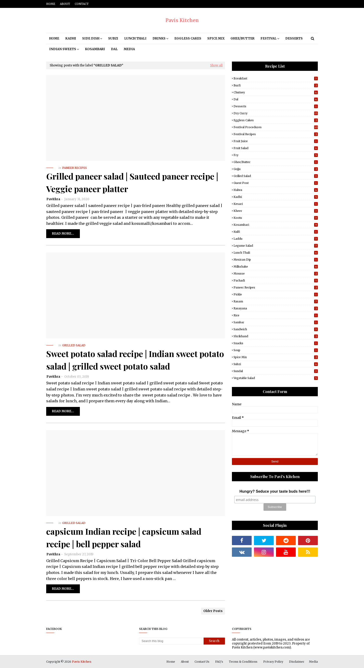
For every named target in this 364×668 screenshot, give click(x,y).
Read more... (63, 234)
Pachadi (276, 280)
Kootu (276, 217)
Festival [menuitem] (268, 38)
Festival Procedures (276, 127)
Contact (82, 4)
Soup (276, 350)
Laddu (276, 238)
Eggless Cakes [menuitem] (187, 38)
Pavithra (53, 199)
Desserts (276, 106)
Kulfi (276, 231)
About (65, 4)
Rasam (276, 301)
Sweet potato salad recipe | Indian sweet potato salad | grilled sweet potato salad (135, 360)
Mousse (276, 273)
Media (313, 661)
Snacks (276, 343)
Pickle (276, 294)
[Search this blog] (171, 641)
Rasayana (276, 308)
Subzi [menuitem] (113, 38)
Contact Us (202, 661)
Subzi (276, 364)
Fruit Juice (276, 141)
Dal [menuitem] (114, 49)
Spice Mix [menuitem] (215, 38)
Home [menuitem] (54, 38)
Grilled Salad (276, 176)
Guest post (276, 183)
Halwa (276, 190)
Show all (216, 65)
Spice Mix (276, 357)
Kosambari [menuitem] (95, 49)
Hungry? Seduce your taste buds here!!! (275, 491)
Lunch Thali (276, 252)
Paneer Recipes (276, 287)
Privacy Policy (273, 661)
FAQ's (219, 661)
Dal (276, 99)
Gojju (276, 169)
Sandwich (276, 329)
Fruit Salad (276, 148)
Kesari (276, 204)
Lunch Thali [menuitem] (135, 38)
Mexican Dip (276, 259)
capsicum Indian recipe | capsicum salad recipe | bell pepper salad (123, 537)
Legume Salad (276, 245)
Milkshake (276, 266)
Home (50, 4)
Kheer (276, 211)
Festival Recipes (276, 134)
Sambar (276, 322)
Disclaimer (296, 661)
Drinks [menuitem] (159, 38)
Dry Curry (276, 113)
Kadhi (276, 197)
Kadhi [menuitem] (70, 38)
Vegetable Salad (276, 378)
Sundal (276, 371)
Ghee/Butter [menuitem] (242, 38)
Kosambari (276, 224)
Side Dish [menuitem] (90, 38)
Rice (276, 315)
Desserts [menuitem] (294, 38)
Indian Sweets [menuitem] (62, 49)
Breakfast (276, 78)
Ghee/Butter (276, 162)
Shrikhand (276, 336)
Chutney (276, 92)
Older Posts (213, 611)
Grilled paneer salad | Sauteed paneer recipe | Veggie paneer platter (132, 182)
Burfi (276, 85)
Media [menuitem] (129, 49)
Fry (276, 155)
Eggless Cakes (276, 120)
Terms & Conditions (243, 661)
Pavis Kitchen (182, 20)
